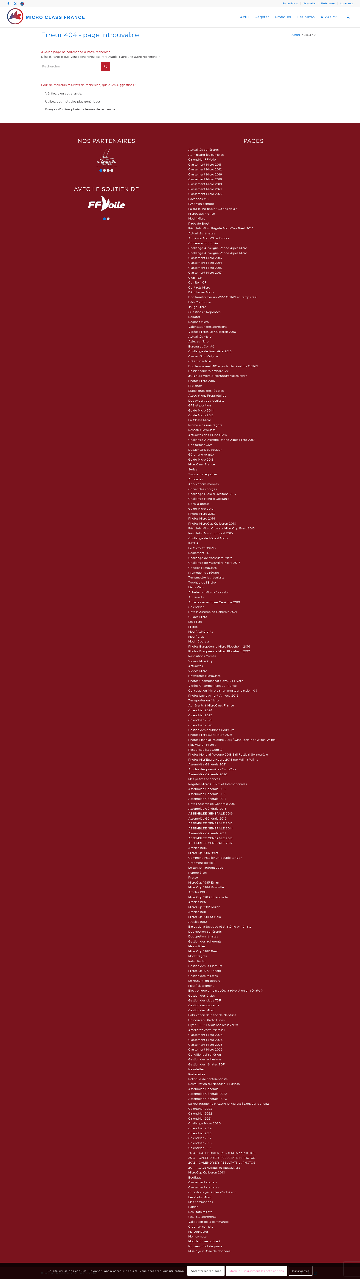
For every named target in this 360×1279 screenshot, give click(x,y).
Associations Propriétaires (207, 395)
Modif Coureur (198, 641)
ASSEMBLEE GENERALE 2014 (210, 828)
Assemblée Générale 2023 (207, 1098)
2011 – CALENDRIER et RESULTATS (214, 1167)
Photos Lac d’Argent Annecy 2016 (213, 695)
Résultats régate (200, 1211)
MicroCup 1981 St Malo (204, 916)
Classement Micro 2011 (204, 164)
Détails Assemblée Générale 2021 (212, 611)
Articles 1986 (197, 847)
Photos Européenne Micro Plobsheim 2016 (219, 646)
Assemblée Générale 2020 (207, 774)
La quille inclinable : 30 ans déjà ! (212, 208)
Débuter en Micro (201, 292)
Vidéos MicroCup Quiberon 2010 (212, 331)
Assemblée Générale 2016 (207, 808)
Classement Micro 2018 (205, 179)
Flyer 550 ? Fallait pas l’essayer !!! (213, 1024)
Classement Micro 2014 (205, 262)
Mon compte (197, 1236)
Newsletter (309, 3)
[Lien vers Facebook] (8, 3)
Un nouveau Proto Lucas (206, 1020)
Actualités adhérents (203, 149)
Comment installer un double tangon (215, 857)
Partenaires (328, 3)
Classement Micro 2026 (205, 1049)
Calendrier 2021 (199, 1118)
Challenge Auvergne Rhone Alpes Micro (217, 248)
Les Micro (195, 621)
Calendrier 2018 (199, 1133)
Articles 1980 (197, 921)
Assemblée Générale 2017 (207, 798)
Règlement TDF (199, 552)
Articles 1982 (197, 902)
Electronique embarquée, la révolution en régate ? (225, 990)
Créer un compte (200, 1226)
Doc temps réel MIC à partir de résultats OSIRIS (223, 366)
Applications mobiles (203, 484)
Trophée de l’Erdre (202, 582)
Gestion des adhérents (204, 941)
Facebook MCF (199, 198)
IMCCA (193, 543)
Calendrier (196, 607)
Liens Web (196, 587)
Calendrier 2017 (199, 1138)
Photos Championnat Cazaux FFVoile (215, 680)
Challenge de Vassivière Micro (210, 557)
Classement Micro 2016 (205, 174)
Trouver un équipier (202, 474)
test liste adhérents (202, 1216)
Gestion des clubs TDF (204, 1000)
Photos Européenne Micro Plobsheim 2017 (219, 651)
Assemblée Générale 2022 (207, 1093)
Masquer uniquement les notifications (256, 1271)
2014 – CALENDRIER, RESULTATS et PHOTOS (221, 1152)
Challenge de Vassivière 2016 (209, 351)
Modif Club (196, 636)
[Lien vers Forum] (22, 3)
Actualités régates (201, 233)
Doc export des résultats (206, 400)
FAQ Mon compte (201, 203)
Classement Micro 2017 (205, 272)
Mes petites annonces (204, 779)
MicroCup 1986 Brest (203, 852)
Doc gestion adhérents (205, 931)
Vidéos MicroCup (200, 661)
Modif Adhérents (200, 631)
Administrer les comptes (206, 154)
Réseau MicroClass (201, 429)
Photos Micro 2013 (201, 513)
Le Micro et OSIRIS (202, 548)
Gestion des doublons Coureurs (211, 729)
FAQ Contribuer (199, 302)
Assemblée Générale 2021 (207, 764)
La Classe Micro (199, 420)
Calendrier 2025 (200, 715)
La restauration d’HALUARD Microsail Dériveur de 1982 (228, 1103)
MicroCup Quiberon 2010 (206, 1172)
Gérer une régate (201, 454)
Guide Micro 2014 (201, 410)
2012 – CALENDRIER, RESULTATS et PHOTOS (221, 1162)
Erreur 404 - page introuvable (90, 35)
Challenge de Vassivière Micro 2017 (214, 562)
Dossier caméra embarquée (208, 371)
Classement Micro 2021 (205, 189)
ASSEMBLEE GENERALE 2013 (210, 838)
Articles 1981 (197, 911)
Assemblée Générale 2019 (207, 788)
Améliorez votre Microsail (206, 1030)
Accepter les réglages (206, 1271)
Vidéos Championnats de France (212, 685)
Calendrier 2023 (200, 1108)
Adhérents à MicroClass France (211, 705)
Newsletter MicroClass (204, 675)
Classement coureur (202, 1182)
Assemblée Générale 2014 (207, 833)
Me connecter (198, 1231)
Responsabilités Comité (205, 749)
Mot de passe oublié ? (204, 1241)
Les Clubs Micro (199, 1197)
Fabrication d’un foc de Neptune (212, 1015)
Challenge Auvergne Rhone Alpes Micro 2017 (221, 439)
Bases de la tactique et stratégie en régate (219, 926)
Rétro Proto (196, 961)
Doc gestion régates (203, 936)
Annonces (195, 479)
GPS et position (199, 405)
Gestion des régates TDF (206, 1064)
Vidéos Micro (197, 671)
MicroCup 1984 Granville (206, 887)
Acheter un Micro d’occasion (208, 592)
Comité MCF (197, 282)
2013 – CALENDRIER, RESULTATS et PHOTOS (221, 1157)
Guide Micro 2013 (201, 459)
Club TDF (195, 277)
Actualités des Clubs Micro (207, 435)
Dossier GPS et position (205, 449)
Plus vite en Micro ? (202, 744)
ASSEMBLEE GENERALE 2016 (210, 813)
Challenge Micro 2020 (204, 1123)
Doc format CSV (200, 444)
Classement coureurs (203, 1187)
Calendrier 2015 (199, 1147)
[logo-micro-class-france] (46, 17)
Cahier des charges (202, 489)
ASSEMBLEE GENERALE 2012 (210, 843)
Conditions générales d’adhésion (212, 1192)
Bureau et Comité (201, 346)
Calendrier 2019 (199, 1128)
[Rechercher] (348, 17)
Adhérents (346, 3)
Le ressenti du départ (204, 980)
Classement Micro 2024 (205, 1039)
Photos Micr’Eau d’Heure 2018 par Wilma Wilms (223, 759)
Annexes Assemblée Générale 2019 (214, 602)
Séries (192, 469)
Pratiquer (195, 385)
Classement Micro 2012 (205, 169)
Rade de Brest (198, 223)
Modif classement (201, 985)
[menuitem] (290, 3)
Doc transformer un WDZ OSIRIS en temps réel (222, 297)
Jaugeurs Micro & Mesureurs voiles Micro (217, 375)
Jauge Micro (197, 307)
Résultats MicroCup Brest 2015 (210, 533)
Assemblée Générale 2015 (207, 818)
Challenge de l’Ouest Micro (208, 538)
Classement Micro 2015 (205, 267)
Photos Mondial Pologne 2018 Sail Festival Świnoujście (228, 754)
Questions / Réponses (204, 312)
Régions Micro (198, 321)
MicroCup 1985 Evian (203, 882)
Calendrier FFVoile (202, 159)
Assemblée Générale (203, 1088)
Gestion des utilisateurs (205, 966)
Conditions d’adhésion (204, 1054)
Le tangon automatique (205, 867)
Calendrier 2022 (200, 1113)
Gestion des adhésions (204, 1059)
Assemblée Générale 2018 (207, 793)
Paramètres (300, 1271)
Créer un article (199, 361)
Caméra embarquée (203, 243)
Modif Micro (196, 218)
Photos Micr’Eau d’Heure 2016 (210, 734)
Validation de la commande (208, 1221)
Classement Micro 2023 (205, 1034)
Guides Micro (197, 616)
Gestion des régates (203, 975)
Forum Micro (290, 3)
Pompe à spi (197, 872)
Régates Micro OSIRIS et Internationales (217, 784)
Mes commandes (200, 1202)
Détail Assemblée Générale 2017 (212, 803)
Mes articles (196, 946)
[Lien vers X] (15, 3)
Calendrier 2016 (199, 1143)
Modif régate (197, 956)
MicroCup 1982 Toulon (204, 907)
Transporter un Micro (203, 700)
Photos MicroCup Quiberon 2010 (212, 523)
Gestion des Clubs (201, 995)
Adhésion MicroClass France (209, 238)
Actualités (195, 665)
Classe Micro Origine (203, 356)
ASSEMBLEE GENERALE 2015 (210, 823)
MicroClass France (201, 213)
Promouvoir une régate (205, 425)
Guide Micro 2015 (201, 415)
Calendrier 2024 (200, 710)
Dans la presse (199, 503)
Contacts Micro (199, 287)
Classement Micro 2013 (205, 257)
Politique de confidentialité (208, 1079)
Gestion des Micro (201, 1010)
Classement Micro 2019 (205, 184)
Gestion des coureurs (203, 1005)
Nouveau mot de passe (205, 1246)
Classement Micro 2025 (205, 1044)
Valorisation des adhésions (207, 326)
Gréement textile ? (201, 862)
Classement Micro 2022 (205, 193)
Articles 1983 (197, 892)
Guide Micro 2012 (201, 508)
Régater (194, 316)
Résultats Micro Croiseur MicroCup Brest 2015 (221, 528)
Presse (193, 877)
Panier (193, 1206)
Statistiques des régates (206, 390)
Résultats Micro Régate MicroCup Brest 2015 (220, 228)
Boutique (195, 1177)
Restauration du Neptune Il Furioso (214, 1083)
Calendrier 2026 (200, 725)
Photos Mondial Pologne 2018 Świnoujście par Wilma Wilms (231, 739)
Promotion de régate (203, 572)
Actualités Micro (199, 336)
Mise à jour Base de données (209, 1251)
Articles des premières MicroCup (212, 769)
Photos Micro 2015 (201, 380)
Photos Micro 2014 (201, 518)
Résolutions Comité (202, 656)
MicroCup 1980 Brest (203, 951)
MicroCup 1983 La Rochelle (208, 897)
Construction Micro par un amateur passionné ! (222, 690)
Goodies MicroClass (202, 567)
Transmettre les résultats (206, 577)
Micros (192, 626)
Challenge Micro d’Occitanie (208, 498)
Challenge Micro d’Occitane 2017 (212, 493)
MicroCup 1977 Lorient (204, 970)
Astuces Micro (198, 341)
